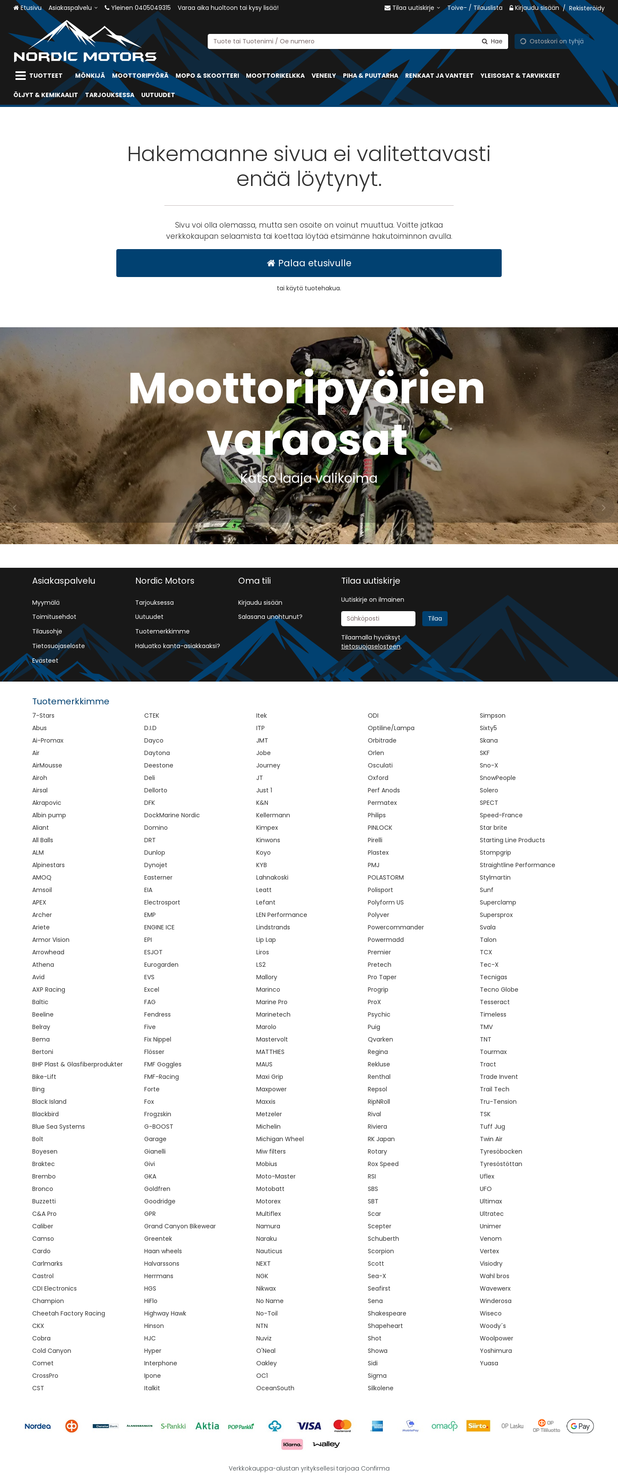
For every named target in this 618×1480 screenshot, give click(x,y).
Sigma (377, 1375)
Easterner (158, 877)
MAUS (264, 1064)
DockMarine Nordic (172, 815)
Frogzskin (157, 1114)
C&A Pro (44, 1213)
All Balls (42, 840)
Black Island (49, 1101)
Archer (42, 915)
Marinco (268, 989)
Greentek (158, 1238)
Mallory (266, 977)
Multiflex (268, 1213)
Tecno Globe (499, 989)
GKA (150, 1176)
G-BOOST (158, 1126)
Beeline (43, 1014)
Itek (261, 715)
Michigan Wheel (280, 1139)
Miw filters (271, 1151)
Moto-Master (276, 1176)
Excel (151, 989)
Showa (378, 1350)
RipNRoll (379, 1101)
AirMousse (47, 765)
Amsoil (42, 890)
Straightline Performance (517, 865)
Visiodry (491, 1263)
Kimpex (267, 827)
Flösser (154, 1052)
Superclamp (498, 902)
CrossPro (45, 1375)
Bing (38, 1089)
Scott (376, 1263)
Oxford (378, 777)
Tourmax (493, 1052)
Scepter (379, 1226)
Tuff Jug (492, 1126)
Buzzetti (44, 1201)
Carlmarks (47, 1263)
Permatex (382, 802)
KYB (261, 865)
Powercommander (396, 927)
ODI (373, 715)
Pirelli (375, 840)
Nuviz (264, 1338)
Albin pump (49, 815)
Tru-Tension (498, 1101)
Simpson (493, 715)
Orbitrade (382, 740)
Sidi (373, 1363)
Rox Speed (383, 1164)
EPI (148, 939)
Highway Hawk (165, 1313)
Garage (155, 1139)
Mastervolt (272, 1039)
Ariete (41, 927)
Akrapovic (46, 802)
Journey (268, 765)
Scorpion (381, 1251)
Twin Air (491, 1139)
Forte (152, 1089)
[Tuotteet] (41, 75)
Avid (38, 977)
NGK (262, 1276)
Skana (489, 740)
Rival (374, 1114)
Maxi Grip (269, 1076)
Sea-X (377, 1276)
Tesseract (495, 1002)
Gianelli (155, 1151)
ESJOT (153, 952)
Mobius (266, 1164)
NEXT (263, 1263)
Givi (149, 1164)
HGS (150, 1288)
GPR (150, 1213)
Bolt (37, 1139)
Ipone (152, 1375)
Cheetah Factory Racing (68, 1313)
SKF (485, 753)
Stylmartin (495, 877)
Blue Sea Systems (58, 1126)
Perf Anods (384, 790)
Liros (262, 952)
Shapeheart (385, 1326)
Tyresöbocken (501, 1151)
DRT (150, 840)
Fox (149, 1101)
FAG (150, 1002)
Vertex (489, 1251)
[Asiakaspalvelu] (73, 8)
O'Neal (266, 1350)
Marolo (266, 1027)
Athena (43, 964)
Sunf (487, 890)
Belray (41, 1027)
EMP (150, 915)
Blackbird (45, 1114)
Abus (39, 728)
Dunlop (154, 852)
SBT (373, 1201)
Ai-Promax (48, 740)
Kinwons (268, 840)
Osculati (380, 765)
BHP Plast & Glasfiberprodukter (77, 1064)
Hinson (154, 1326)
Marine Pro (272, 1002)
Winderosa (496, 1301)
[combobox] (358, 41)
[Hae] (492, 41)
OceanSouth (275, 1388)
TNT (485, 1039)
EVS (149, 977)
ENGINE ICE (159, 927)
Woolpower (496, 1338)
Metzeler (269, 1114)
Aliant (40, 827)
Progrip (378, 989)
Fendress (157, 1014)
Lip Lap (266, 939)
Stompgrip (495, 852)
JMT (262, 740)
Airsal (40, 790)
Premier (379, 952)
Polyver (378, 915)
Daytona (157, 753)
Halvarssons (161, 1263)
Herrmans (158, 1276)
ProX (374, 1002)
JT (259, 777)
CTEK (151, 715)
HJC (150, 1338)
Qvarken (380, 1039)
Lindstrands (273, 927)
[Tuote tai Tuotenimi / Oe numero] (358, 41)
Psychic (379, 1014)
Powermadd (386, 939)
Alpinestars (48, 865)
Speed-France (501, 815)
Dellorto (155, 790)
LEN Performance (281, 915)
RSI (372, 1176)
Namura (268, 1226)
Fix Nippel (157, 1039)
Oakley (266, 1363)
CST (38, 1388)
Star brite (493, 827)
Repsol (377, 1089)
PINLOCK (380, 827)
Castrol (43, 1276)
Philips (377, 815)
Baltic (40, 1002)
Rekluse (379, 1064)
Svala (488, 927)
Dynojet (155, 865)
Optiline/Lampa (391, 728)
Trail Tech (494, 1089)
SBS (373, 1189)
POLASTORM (386, 877)
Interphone (160, 1363)
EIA (148, 890)
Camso (43, 1238)
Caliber (42, 1226)
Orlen (376, 753)
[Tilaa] (435, 618)
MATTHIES (270, 1052)
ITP (260, 728)
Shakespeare (387, 1313)
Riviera (377, 1126)
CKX (38, 1326)
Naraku (266, 1238)
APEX (39, 902)
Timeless (493, 1014)
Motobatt (270, 1189)
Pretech (379, 964)
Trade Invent (499, 1076)
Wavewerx (495, 1288)
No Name (270, 1301)
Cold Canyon (51, 1350)
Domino (156, 827)
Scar (374, 1213)
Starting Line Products (512, 840)
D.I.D (150, 728)
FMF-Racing (161, 1076)
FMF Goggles (163, 1064)
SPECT (489, 802)
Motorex (268, 1201)
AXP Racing (48, 989)
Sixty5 (488, 728)
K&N (262, 802)
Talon (488, 939)
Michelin (268, 1126)
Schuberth (383, 1238)
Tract (488, 1064)
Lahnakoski (272, 877)
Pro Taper (382, 977)
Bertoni (42, 1052)
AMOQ (42, 877)
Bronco (42, 1189)
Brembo (44, 1176)
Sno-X (489, 765)
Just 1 (264, 790)
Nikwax (266, 1288)
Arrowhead (48, 952)
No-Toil (267, 1313)
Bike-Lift (44, 1076)
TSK (485, 1114)
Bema (41, 1039)
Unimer (490, 1226)
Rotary (377, 1151)
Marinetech (273, 1014)
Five (150, 1027)
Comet (43, 1363)
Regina (378, 1052)
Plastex (378, 852)
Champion (48, 1301)
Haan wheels (163, 1251)
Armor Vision (51, 939)
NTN (262, 1326)
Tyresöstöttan (501, 1164)
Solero (489, 790)
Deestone (158, 765)
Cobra (41, 1338)
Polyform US (386, 902)
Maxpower (271, 1089)
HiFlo (151, 1301)
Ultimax (491, 1201)
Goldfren (157, 1189)
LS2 (261, 964)
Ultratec (492, 1213)
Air (35, 753)
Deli (149, 777)
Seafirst (379, 1288)
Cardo (41, 1251)
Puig (374, 1027)
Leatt (264, 890)
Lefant (266, 902)
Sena (375, 1301)
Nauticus (269, 1251)
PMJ (373, 865)
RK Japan (381, 1139)
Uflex (487, 1176)
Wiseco (491, 1313)
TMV (486, 1027)
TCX (486, 952)
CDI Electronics (54, 1288)
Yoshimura (496, 1350)
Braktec (43, 1164)
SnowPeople (498, 777)
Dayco (154, 740)
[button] (370, 646)
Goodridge (160, 1201)
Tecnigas (493, 977)
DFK (149, 802)
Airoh (39, 777)
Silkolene (381, 1388)
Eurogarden (161, 964)
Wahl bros (494, 1276)
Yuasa (489, 1363)
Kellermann (273, 815)
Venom (491, 1238)
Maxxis (266, 1101)
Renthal (379, 1076)
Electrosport (162, 902)
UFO (486, 1189)
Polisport (380, 890)
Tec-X (489, 964)
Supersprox (496, 915)
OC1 (262, 1375)
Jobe (263, 753)
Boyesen (45, 1151)
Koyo (263, 852)
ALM (38, 852)
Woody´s (493, 1326)
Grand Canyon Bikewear (180, 1226)
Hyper (152, 1350)
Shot (375, 1338)
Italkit (152, 1388)
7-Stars (43, 715)
